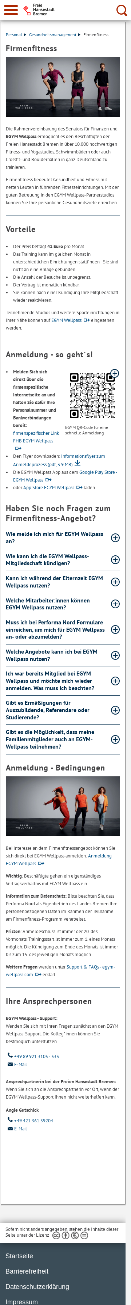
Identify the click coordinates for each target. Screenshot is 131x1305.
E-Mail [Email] (16, 1064)
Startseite (19, 1256)
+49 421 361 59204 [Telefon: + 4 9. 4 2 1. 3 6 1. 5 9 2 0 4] (29, 1121)
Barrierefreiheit (26, 1271)
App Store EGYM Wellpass (48, 487)
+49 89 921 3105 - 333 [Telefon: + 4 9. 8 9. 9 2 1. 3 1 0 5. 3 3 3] (32, 1056)
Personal (16, 34)
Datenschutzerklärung (37, 1286)
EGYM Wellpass (66, 320)
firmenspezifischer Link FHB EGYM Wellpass (36, 437)
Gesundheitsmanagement (54, 34)
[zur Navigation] (11, 10)
